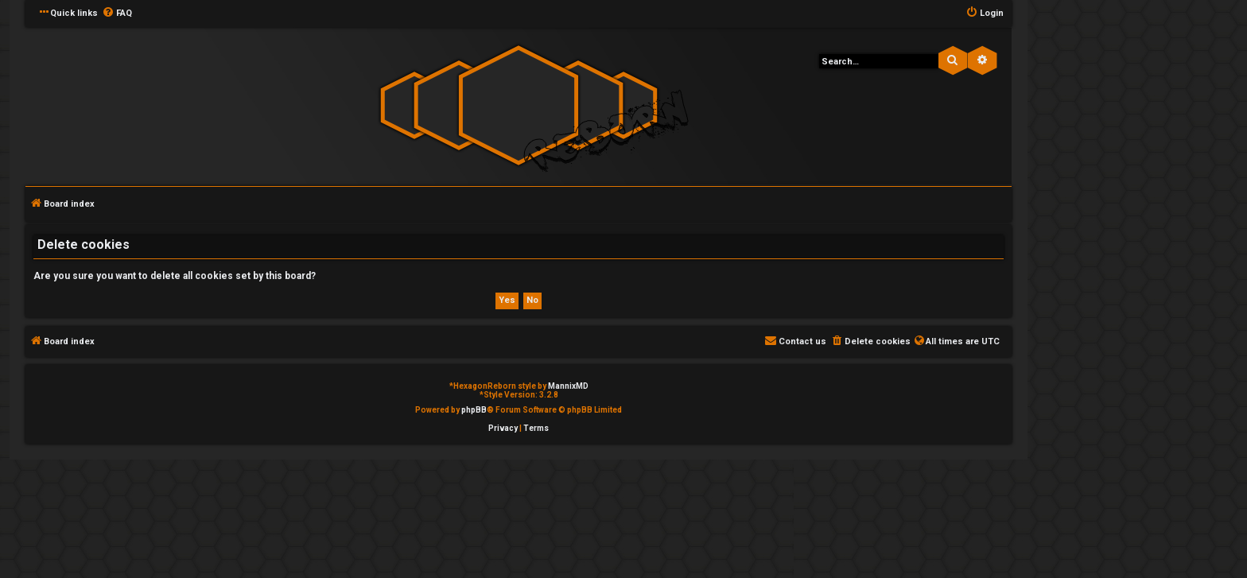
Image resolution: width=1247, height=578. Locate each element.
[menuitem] (117, 13)
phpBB (474, 409)
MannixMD (568, 386)
